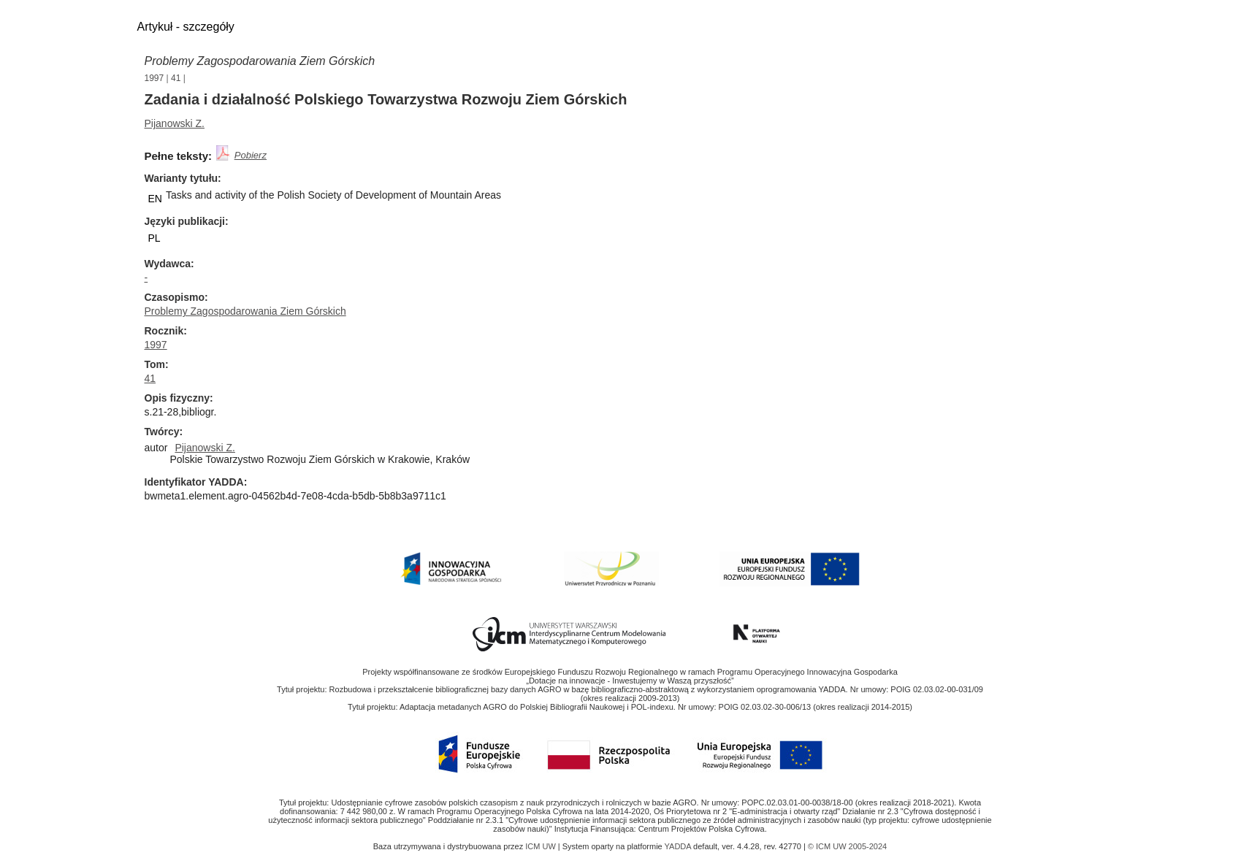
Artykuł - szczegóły (185, 26)
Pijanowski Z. (175, 123)
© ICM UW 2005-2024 (847, 846)
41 (175, 78)
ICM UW (541, 846)
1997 (154, 78)
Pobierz (250, 155)
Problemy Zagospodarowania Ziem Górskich (260, 61)
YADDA (679, 846)
